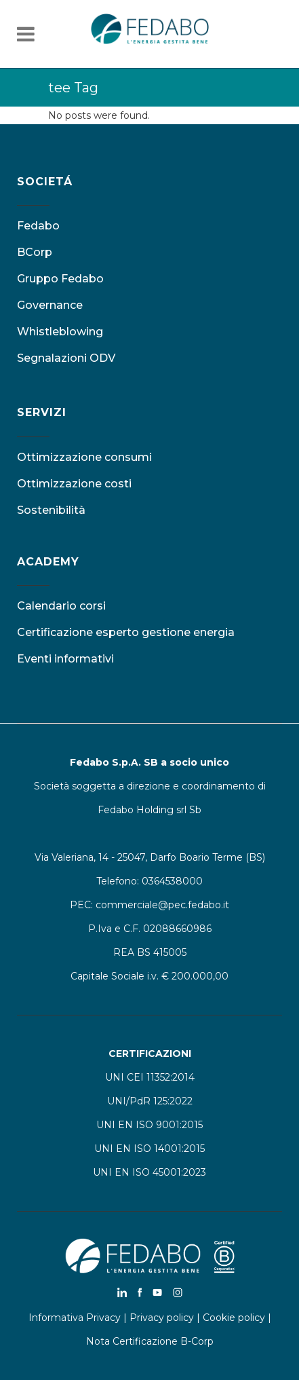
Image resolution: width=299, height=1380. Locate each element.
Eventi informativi (65, 658)
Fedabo (38, 225)
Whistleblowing (60, 331)
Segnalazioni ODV (66, 358)
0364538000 (172, 881)
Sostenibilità (51, 510)
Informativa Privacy (74, 1317)
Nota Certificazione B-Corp (150, 1341)
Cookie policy (234, 1317)
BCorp (34, 252)
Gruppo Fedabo (60, 278)
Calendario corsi (61, 605)
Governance (50, 305)
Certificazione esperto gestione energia (126, 632)
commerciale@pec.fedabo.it (162, 905)
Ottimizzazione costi (74, 483)
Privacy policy (161, 1317)
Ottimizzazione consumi (84, 457)
